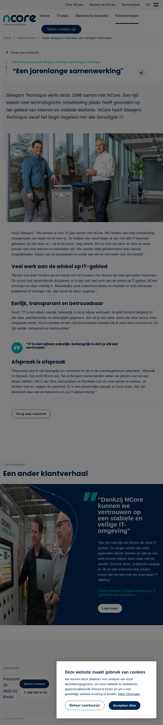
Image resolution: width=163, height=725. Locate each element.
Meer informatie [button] (129, 694)
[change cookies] (85, 705)
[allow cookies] (124, 705)
